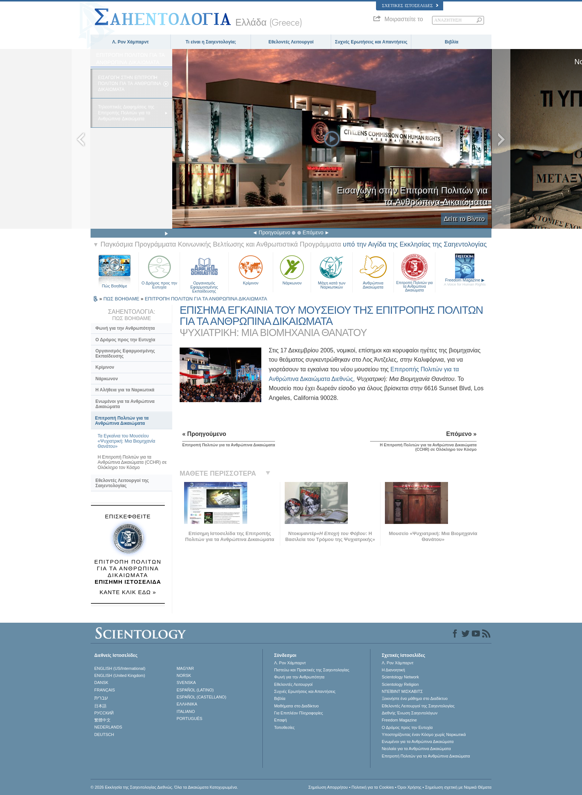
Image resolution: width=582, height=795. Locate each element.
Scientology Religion (400, 684)
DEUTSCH (104, 734)
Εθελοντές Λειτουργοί (291, 42)
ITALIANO (186, 711)
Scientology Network (400, 677)
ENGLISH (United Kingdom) (119, 675)
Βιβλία (451, 42)
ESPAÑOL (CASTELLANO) (201, 697)
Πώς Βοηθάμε (114, 286)
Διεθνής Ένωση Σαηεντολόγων (409, 713)
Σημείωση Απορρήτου (328, 787)
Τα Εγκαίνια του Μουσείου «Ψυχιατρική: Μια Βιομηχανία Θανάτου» (126, 441)
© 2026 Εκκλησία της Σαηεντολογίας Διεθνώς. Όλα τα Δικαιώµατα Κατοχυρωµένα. (164, 787)
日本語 (100, 706)
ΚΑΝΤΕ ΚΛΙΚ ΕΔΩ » (127, 592)
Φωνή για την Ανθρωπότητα (125, 328)
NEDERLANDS (108, 727)
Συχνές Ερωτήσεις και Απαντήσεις (371, 42)
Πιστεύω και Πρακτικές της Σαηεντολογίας (311, 670)
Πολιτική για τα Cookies (373, 787)
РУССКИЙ (104, 713)
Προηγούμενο (274, 232)
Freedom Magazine (465, 282)
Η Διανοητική (393, 670)
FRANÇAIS (104, 690)
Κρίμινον (250, 269)
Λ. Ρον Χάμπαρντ (130, 42)
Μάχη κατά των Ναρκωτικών (331, 271)
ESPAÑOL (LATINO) (195, 690)
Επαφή (280, 720)
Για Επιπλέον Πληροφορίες (298, 713)
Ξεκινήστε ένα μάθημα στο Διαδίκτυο (414, 698)
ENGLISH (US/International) (120, 668)
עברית (101, 698)
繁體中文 (102, 720)
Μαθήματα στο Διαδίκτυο (296, 706)
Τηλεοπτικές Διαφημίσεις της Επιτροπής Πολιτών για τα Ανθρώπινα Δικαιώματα (126, 113)
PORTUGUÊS (189, 718)
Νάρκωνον (292, 269)
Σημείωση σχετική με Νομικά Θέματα (458, 787)
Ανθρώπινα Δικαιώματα (373, 271)
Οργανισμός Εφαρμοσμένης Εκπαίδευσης (204, 271)
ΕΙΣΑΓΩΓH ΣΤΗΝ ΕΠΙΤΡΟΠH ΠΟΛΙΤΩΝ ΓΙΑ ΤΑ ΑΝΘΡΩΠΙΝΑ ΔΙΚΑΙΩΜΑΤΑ (129, 83)
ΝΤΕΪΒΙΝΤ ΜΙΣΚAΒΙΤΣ (402, 691)
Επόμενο (313, 232)
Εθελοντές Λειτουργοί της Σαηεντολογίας (122, 483)
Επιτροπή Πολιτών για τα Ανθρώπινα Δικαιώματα (414, 271)
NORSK (184, 675)
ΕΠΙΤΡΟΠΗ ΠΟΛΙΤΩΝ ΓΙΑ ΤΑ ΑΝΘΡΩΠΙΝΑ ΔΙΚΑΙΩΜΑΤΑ (206, 299)
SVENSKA (186, 682)
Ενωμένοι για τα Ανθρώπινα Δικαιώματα (124, 404)
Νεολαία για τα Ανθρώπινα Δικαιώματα (416, 748)
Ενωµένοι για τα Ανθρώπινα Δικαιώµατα (418, 741)
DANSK (101, 682)
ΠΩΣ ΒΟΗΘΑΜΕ (122, 299)
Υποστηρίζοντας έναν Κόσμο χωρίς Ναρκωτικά (423, 734)
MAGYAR (185, 668)
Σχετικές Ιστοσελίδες (410, 5)
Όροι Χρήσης (409, 787)
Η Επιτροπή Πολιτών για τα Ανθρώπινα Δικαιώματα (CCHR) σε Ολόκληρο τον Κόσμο (132, 462)
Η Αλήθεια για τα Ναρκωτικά (124, 389)
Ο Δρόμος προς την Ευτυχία (159, 271)
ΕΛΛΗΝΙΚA (187, 704)
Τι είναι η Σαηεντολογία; (211, 42)
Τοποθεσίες (284, 727)
